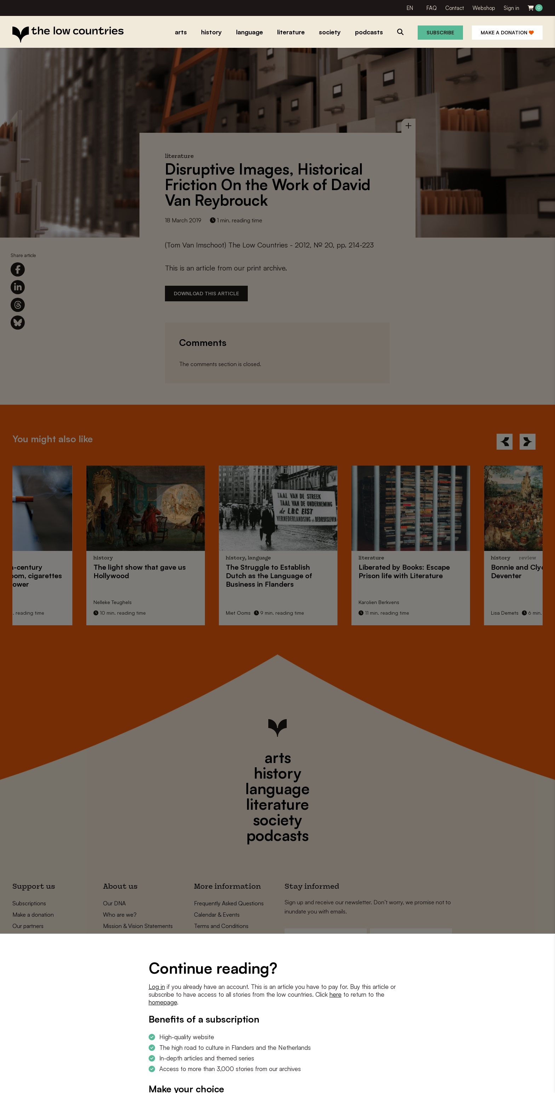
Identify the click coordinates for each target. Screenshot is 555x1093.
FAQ (432, 8)
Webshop (484, 8)
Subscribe (440, 32)
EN (410, 8)
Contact (454, 8)
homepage (163, 1002)
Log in (157, 986)
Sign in (511, 8)
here (336, 994)
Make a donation (507, 32)
